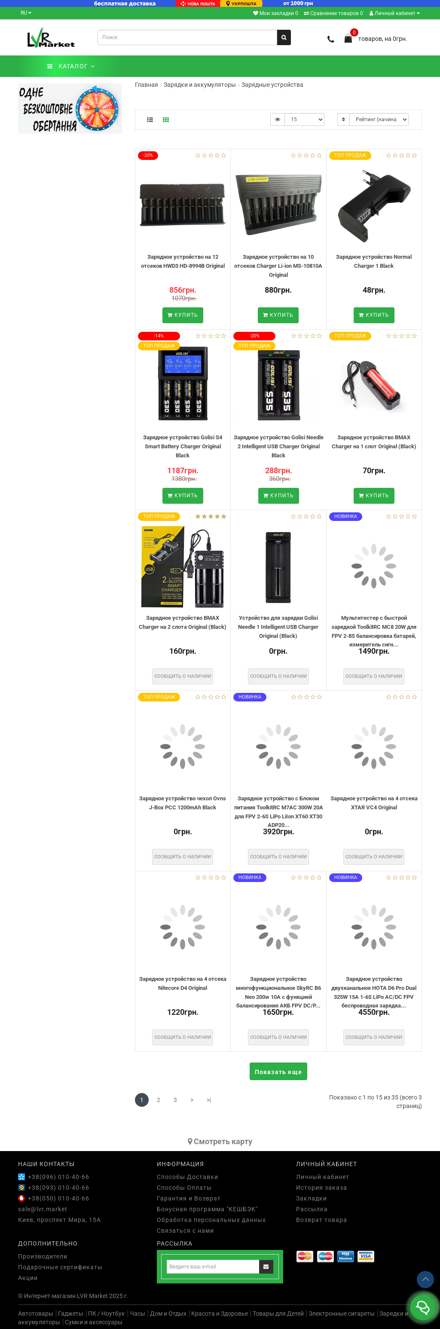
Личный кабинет (395, 13)
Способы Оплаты (184, 1187)
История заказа (321, 1187)
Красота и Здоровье (219, 1313)
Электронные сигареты (342, 1313)
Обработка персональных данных (211, 1219)
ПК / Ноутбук (106, 1313)
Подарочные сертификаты (60, 1267)
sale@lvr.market (42, 1209)
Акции (28, 1277)
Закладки (311, 1198)
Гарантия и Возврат (189, 1198)
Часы (137, 1313)
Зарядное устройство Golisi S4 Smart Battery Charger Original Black (182, 446)
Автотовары (35, 1313)
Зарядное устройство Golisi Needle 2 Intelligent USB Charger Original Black (279, 446)
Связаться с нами (185, 1230)
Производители (42, 1256)
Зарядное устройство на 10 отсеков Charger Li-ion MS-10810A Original (278, 266)
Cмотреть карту (220, 1141)
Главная (146, 84)
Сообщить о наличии (182, 676)
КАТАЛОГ (71, 66)
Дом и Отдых (168, 1313)
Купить (183, 315)
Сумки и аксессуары (93, 1322)
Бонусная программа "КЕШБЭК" (207, 1209)
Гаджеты (70, 1313)
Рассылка (312, 1209)
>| (209, 1099)
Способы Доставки (187, 1176)
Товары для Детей (278, 1313)
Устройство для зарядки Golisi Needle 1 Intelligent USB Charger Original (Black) (278, 627)
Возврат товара (321, 1219)
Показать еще (278, 1072)
